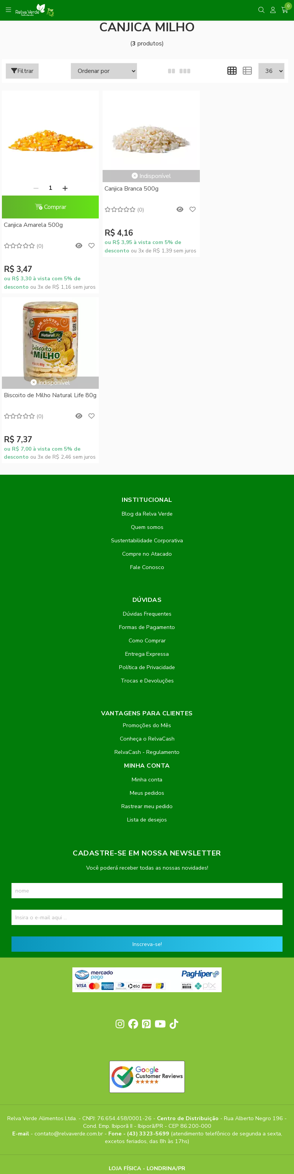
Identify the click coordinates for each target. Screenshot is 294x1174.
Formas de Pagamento (147, 457)
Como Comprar (147, 470)
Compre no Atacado (147, 384)
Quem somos (147, 357)
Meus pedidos (147, 623)
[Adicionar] (63, 188)
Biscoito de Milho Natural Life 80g (237, 193)
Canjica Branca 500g (128, 188)
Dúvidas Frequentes (147, 444)
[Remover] (34, 188)
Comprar (48, 207)
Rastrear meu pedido (147, 636)
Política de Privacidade (147, 497)
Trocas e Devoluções (147, 510)
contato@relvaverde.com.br (69, 963)
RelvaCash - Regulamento (147, 582)
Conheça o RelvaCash (147, 568)
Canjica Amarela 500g (33, 225)
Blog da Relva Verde (147, 344)
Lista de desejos (147, 649)
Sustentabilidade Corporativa (147, 370)
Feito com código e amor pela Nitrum (147, 1113)
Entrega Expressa (147, 484)
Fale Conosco (147, 397)
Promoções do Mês (147, 555)
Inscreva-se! (147, 774)
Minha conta (147, 609)
